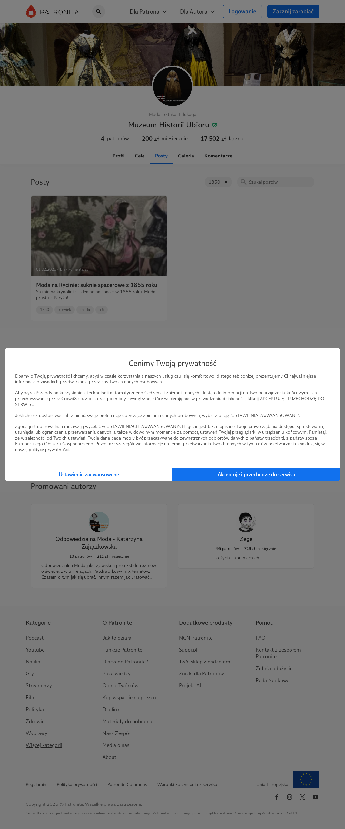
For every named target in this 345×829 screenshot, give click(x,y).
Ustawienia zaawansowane (89, 474)
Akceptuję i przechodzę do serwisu (256, 474)
